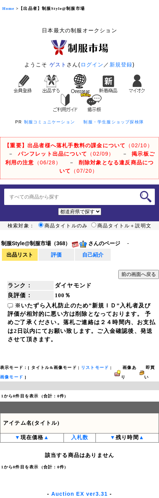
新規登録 (121, 64)
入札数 (80, 437)
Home (8, 8)
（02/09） (66, 154)
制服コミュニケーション (49, 122)
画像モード (11, 377)
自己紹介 (92, 255)
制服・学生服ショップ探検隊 (113, 122)
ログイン (92, 64)
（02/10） (78, 145)
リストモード (95, 368)
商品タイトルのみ (63, 226)
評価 (56, 255)
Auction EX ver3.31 (79, 494)
